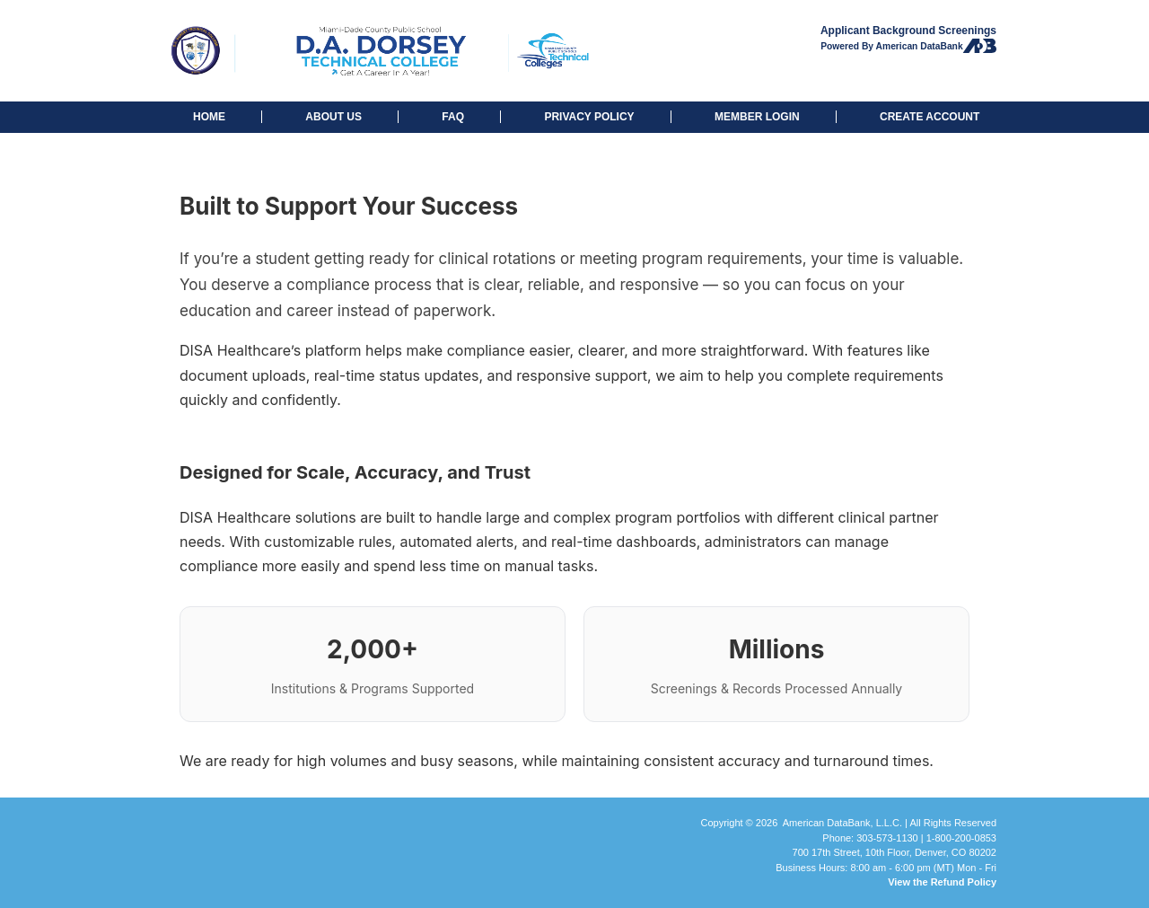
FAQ (453, 116)
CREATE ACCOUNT (929, 116)
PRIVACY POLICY (589, 116)
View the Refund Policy (942, 882)
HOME (209, 116)
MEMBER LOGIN (757, 116)
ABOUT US (333, 116)
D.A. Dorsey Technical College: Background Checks (376, 51)
